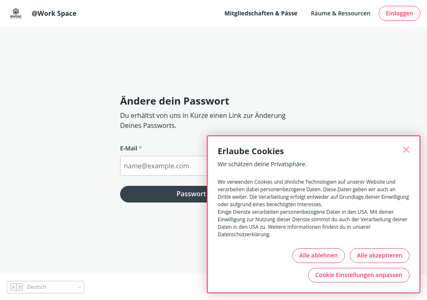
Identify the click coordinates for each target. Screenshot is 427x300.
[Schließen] (406, 149)
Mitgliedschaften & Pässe (260, 13)
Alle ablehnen (318, 255)
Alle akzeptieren (379, 255)
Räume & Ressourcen (340, 13)
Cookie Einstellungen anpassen (358, 275)
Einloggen (399, 13)
